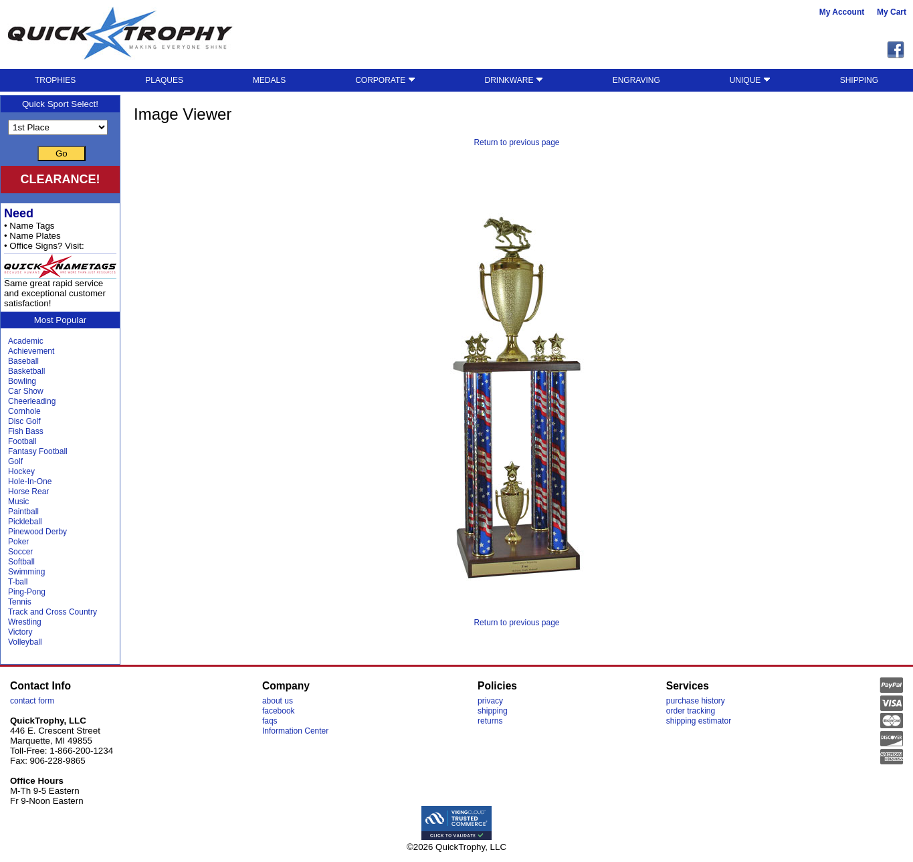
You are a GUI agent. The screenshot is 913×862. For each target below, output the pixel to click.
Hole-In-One (30, 481)
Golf (15, 461)
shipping (493, 711)
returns (490, 721)
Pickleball (25, 521)
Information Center (295, 731)
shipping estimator (698, 721)
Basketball (26, 371)
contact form (32, 701)
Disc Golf (24, 421)
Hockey (21, 471)
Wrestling (24, 622)
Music (18, 501)
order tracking (690, 711)
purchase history (695, 701)
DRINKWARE (514, 80)
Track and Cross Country (52, 612)
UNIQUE (750, 80)
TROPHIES (55, 80)
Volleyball (25, 642)
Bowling (22, 381)
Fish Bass (25, 431)
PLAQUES (164, 80)
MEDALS (269, 80)
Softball (21, 561)
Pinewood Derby (37, 531)
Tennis (19, 602)
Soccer (20, 551)
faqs (270, 721)
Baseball (23, 361)
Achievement (31, 351)
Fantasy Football (38, 451)
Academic (25, 341)
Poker (18, 541)
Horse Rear (28, 491)
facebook (278, 711)
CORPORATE (385, 80)
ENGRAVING (636, 80)
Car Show (25, 391)
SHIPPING (859, 80)
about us (277, 701)
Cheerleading (32, 401)
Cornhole (24, 411)
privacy (490, 701)
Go (62, 153)
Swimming (26, 571)
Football (22, 441)
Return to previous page (516, 142)
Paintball (23, 511)
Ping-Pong (26, 592)
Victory (20, 632)
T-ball (17, 581)
